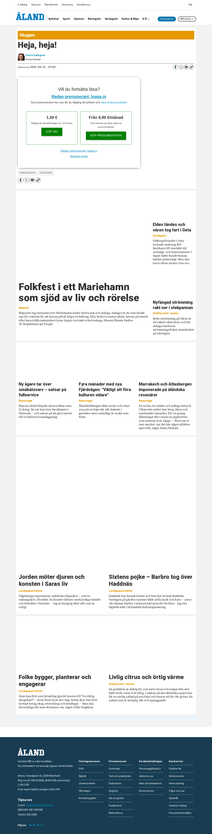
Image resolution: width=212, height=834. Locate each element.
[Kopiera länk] (191, 67)
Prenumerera (166, 19)
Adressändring (176, 783)
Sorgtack (113, 791)
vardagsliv (27, 172)
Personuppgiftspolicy (150, 768)
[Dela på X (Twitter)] (180, 67)
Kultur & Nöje (130, 19)
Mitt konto (185, 19)
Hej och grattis (116, 798)
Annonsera (67, 4)
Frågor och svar (177, 791)
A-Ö (144, 19)
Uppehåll (173, 798)
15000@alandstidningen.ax (39, 805)
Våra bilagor (85, 791)
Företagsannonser (89, 761)
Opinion (79, 19)
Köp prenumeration (106, 135)
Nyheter (54, 19)
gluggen (46, 172)
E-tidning (22, 4)
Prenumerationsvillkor (180, 813)
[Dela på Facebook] (175, 67)
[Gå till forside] (30, 16)
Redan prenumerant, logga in (79, 96)
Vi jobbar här (175, 768)
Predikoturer (115, 805)
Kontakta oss (83, 4)
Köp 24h (52, 131)
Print (81, 768)
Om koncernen (146, 791)
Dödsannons (115, 783)
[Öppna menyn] (190, 4)
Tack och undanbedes (120, 776)
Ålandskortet (51, 4)
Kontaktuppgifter (88, 798)
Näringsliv (94, 19)
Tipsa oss (36, 4)
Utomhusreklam (87, 783)
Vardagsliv (111, 19)
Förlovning (114, 768)
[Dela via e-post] (186, 67)
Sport (66, 19)
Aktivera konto (79, 156)
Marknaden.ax (116, 813)
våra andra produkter (114, 102)
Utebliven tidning (178, 805)
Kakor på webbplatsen (150, 783)
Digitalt (82, 776)
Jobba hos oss (146, 776)
